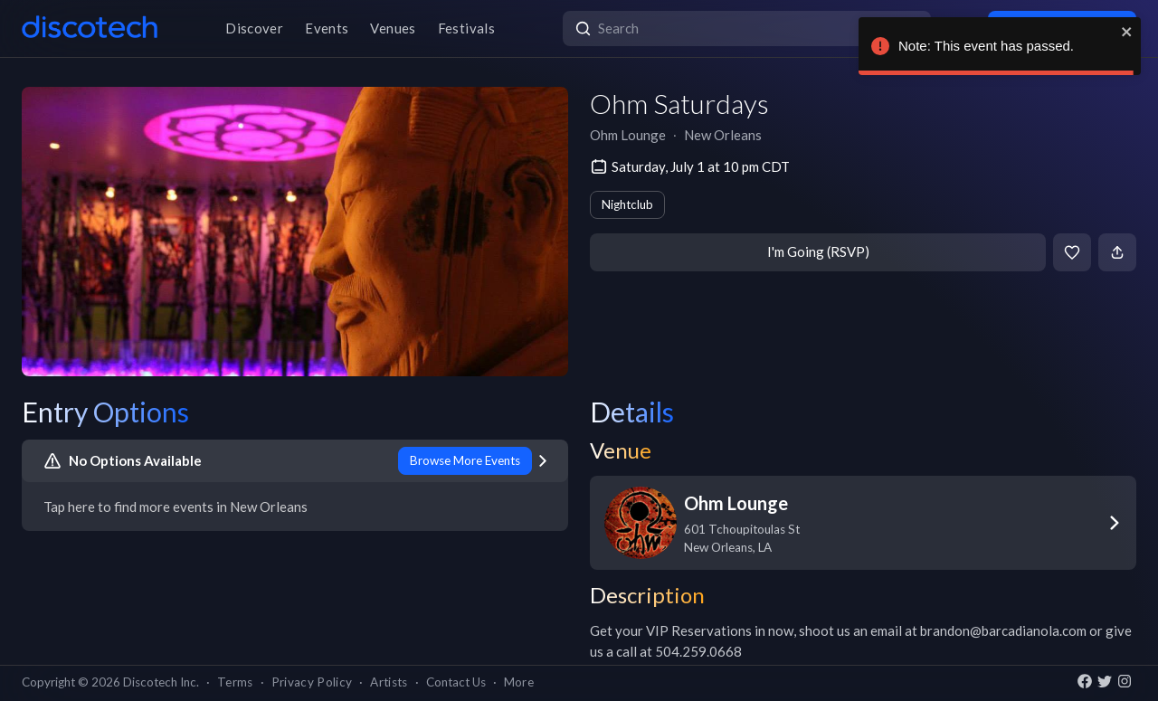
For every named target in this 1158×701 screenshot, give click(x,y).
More (519, 682)
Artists (388, 682)
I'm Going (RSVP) (818, 251)
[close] (1127, 31)
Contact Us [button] (456, 682)
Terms (235, 682)
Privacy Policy (312, 682)
